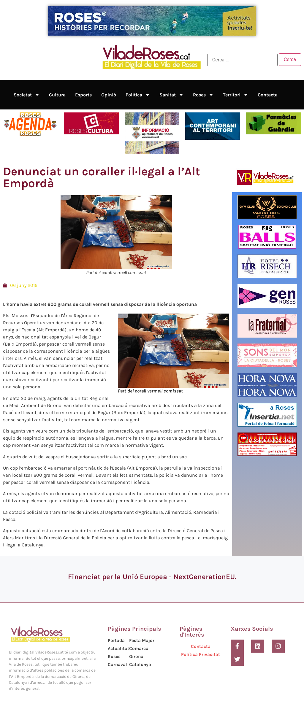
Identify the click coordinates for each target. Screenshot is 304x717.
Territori (235, 95)
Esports (83, 95)
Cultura (57, 95)
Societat (26, 95)
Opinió (108, 95)
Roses (203, 95)
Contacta (268, 95)
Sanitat (171, 95)
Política (138, 95)
